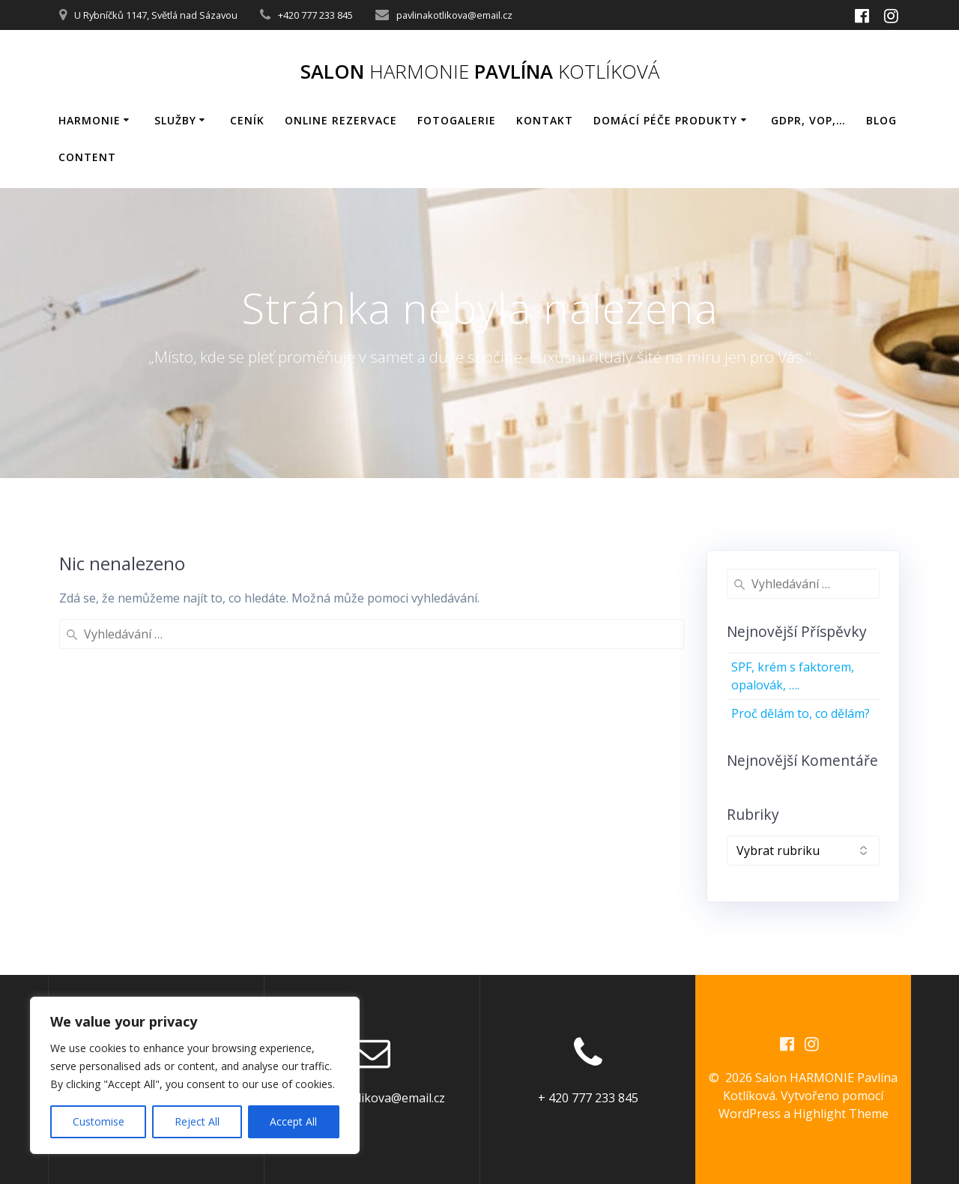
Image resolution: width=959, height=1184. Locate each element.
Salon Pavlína (479, 72)
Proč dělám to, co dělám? (800, 713)
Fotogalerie (456, 120)
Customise (98, 1121)
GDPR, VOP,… (808, 120)
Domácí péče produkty (665, 120)
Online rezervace (341, 120)
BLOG (881, 120)
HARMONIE (89, 120)
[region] (195, 1075)
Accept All (293, 1121)
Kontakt (544, 120)
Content (87, 157)
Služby (175, 120)
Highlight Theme (841, 1113)
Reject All (197, 1121)
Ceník (247, 120)
